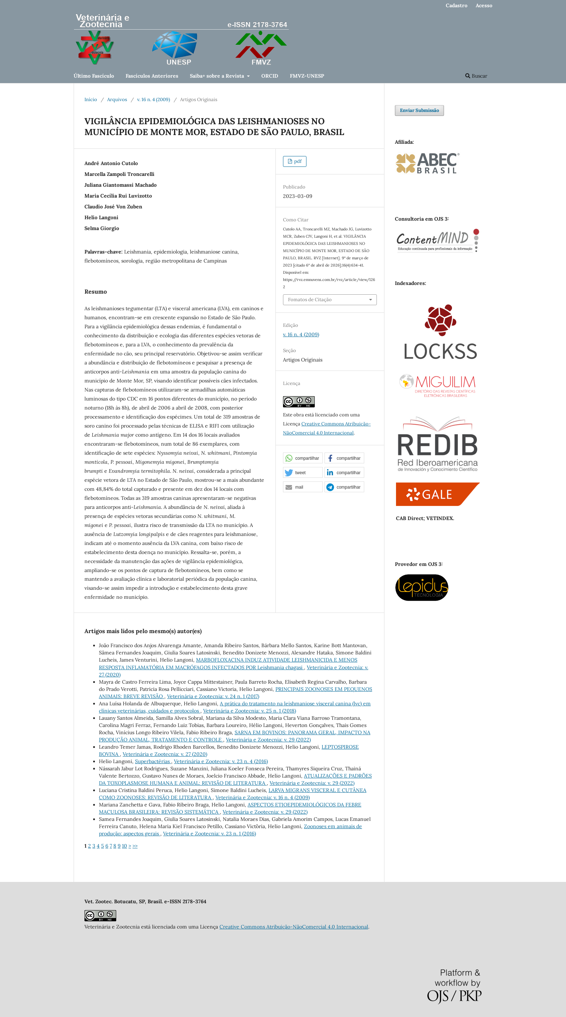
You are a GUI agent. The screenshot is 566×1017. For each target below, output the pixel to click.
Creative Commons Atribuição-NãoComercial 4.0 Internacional (293, 926)
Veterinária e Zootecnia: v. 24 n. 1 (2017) (213, 696)
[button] (302, 458)
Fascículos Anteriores (152, 76)
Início (90, 99)
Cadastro (456, 5)
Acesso (484, 5)
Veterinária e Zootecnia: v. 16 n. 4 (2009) (262, 797)
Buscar (476, 76)
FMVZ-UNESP (307, 76)
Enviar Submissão (419, 110)
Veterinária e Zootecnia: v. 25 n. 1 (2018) (249, 710)
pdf (297, 161)
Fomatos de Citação (310, 300)
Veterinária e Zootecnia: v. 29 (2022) (268, 739)
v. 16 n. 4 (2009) (153, 99)
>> (135, 846)
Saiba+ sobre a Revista (217, 76)
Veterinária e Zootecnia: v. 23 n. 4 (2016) (221, 761)
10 (124, 846)
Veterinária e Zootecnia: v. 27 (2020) (165, 754)
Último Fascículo (94, 76)
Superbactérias (153, 761)
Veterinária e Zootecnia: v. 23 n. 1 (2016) (209, 833)
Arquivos (117, 99)
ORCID (269, 76)
